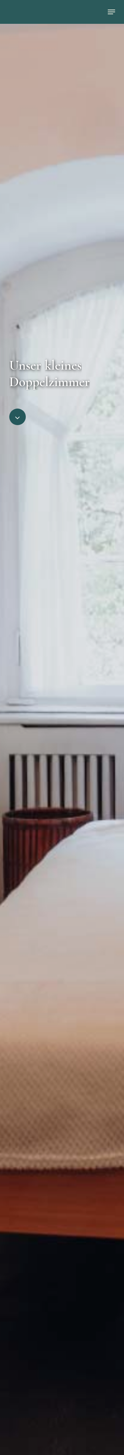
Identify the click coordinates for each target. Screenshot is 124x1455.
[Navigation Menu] (111, 12)
